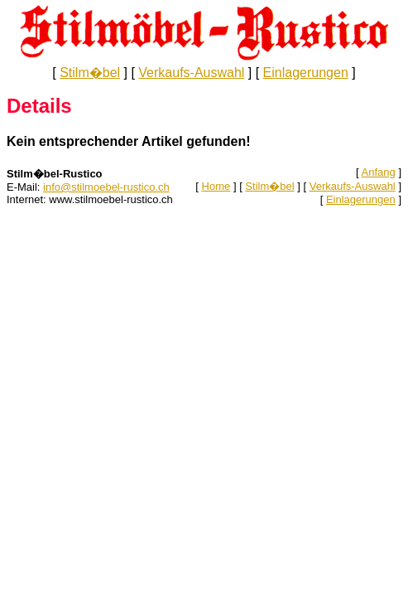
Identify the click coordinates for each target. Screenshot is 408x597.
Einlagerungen (305, 73)
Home (216, 186)
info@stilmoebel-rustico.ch (106, 187)
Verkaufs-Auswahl (191, 73)
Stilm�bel (90, 73)
